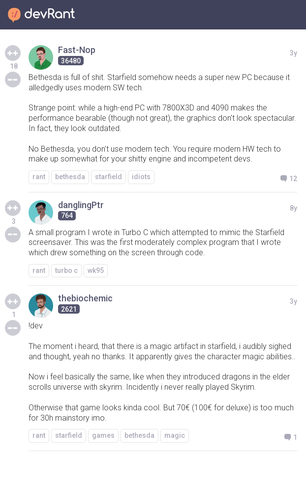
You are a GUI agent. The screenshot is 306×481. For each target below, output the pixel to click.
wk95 (96, 270)
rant (38, 177)
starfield (108, 177)
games (103, 435)
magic (174, 435)
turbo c (66, 270)
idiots (141, 177)
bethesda (70, 177)
